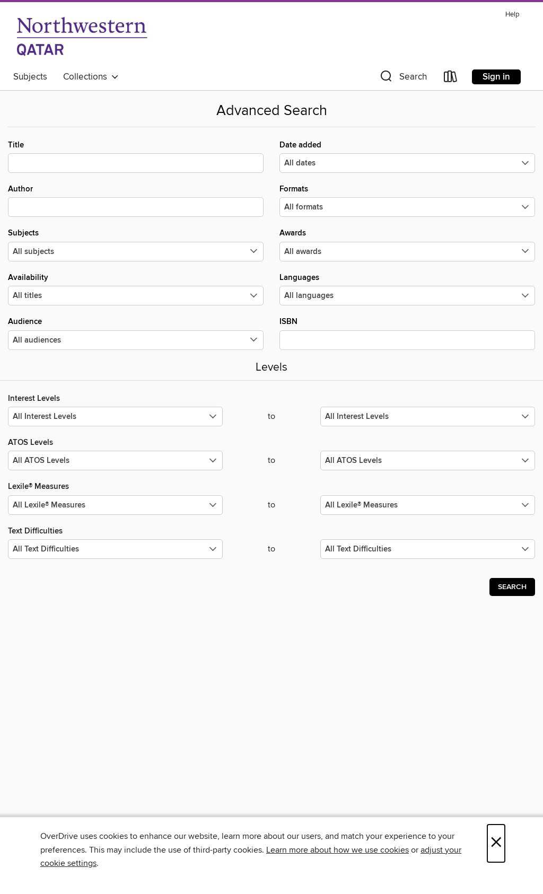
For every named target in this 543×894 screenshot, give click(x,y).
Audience (136, 333)
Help (512, 15)
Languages (407, 289)
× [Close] (496, 843)
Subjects (30, 77)
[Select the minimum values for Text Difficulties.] (115, 549)
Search (512, 587)
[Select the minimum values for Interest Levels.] (115, 416)
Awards (407, 244)
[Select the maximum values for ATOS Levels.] (427, 460)
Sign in (496, 77)
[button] (402, 78)
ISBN (407, 333)
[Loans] (451, 78)
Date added (407, 156)
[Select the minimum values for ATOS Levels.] (115, 460)
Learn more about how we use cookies (337, 850)
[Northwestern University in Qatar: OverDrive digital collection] (82, 36)
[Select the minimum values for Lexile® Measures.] (115, 505)
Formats (407, 200)
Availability (136, 289)
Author (136, 200)
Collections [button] (91, 77)
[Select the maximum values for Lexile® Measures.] (427, 505)
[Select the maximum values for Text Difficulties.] (427, 549)
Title (136, 156)
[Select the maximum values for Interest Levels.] (427, 416)
